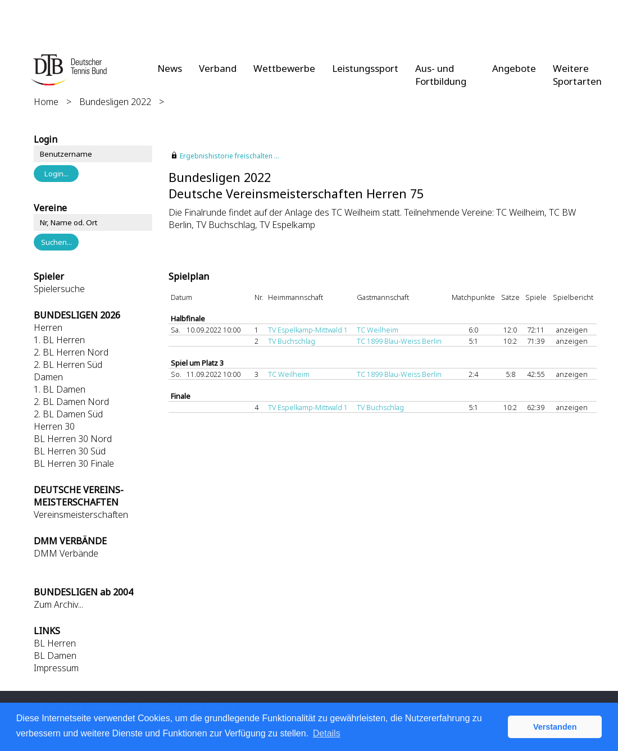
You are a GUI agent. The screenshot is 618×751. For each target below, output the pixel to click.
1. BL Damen (59, 389)
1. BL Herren (59, 340)
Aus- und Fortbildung (440, 75)
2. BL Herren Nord (71, 352)
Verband (218, 68)
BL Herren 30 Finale (74, 463)
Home (46, 101)
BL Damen (55, 655)
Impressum (56, 668)
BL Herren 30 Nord (73, 439)
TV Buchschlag (291, 341)
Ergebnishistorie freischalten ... (229, 156)
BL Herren (55, 643)
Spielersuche (59, 289)
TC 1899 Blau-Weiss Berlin (399, 341)
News (169, 68)
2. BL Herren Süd (68, 364)
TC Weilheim (377, 330)
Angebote (514, 68)
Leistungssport (365, 68)
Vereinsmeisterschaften (81, 514)
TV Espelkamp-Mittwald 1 (308, 330)
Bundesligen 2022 (115, 101)
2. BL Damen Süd (68, 414)
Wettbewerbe (284, 68)
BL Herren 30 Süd (70, 451)
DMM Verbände (66, 553)
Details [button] (326, 733)
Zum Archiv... (58, 604)
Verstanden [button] (555, 726)
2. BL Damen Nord (71, 401)
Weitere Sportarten (577, 75)
